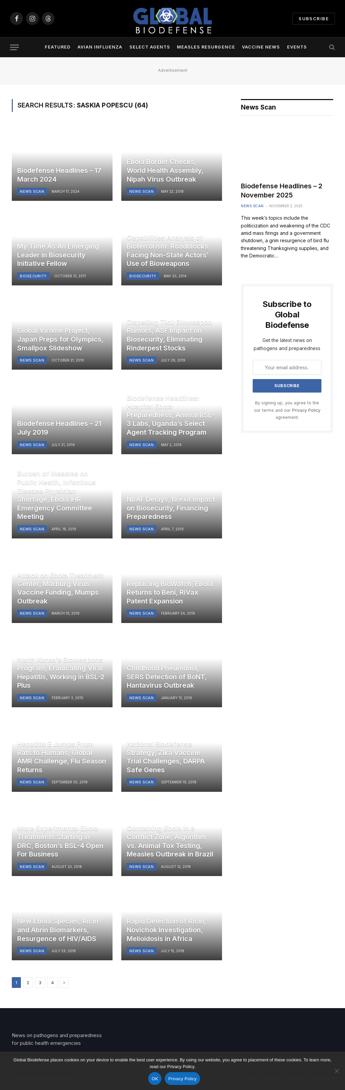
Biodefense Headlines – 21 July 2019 (59, 427)
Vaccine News (261, 47)
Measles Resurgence (206, 47)
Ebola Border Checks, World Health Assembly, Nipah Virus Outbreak (165, 170)
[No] (336, 1070)
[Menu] (14, 47)
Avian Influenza (99, 47)
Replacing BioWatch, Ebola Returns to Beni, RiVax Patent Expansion (170, 592)
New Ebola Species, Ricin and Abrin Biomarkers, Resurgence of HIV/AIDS (57, 929)
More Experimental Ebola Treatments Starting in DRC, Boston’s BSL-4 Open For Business (60, 841)
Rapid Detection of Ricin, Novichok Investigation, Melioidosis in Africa (166, 929)
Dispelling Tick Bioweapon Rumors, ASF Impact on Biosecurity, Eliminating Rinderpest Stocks (169, 335)
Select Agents (149, 47)
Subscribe (314, 18)
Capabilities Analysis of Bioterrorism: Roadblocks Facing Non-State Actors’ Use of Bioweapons (168, 250)
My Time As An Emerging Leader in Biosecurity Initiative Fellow (58, 255)
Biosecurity (33, 276)
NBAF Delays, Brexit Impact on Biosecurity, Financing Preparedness (171, 508)
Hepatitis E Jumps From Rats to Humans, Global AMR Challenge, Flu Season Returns (61, 757)
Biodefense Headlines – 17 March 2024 (59, 174)
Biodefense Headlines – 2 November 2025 (281, 190)
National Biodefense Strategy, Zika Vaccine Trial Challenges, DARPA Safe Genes (166, 757)
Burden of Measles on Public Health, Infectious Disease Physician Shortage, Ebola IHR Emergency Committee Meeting (56, 495)
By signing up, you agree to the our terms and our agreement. (287, 410)
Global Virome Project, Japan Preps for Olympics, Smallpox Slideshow (60, 339)
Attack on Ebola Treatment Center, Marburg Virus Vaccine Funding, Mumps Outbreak (60, 588)
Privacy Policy (306, 410)
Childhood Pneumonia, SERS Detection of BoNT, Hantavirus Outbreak (167, 676)
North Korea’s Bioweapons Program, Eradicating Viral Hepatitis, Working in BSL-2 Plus (60, 673)
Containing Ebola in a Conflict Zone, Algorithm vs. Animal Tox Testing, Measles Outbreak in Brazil (170, 841)
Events (297, 47)
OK (155, 1078)
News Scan (32, 191)
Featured (57, 47)
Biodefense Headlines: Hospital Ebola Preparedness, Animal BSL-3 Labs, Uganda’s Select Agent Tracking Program (171, 415)
